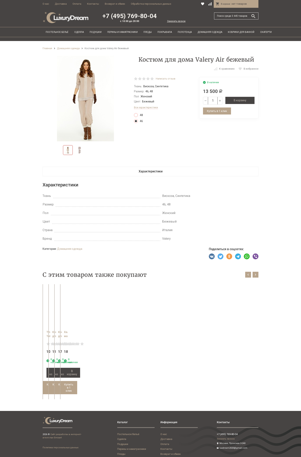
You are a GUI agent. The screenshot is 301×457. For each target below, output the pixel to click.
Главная (47, 48)
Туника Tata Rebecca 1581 (63, 332)
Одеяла (79, 32)
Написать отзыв (165, 78)
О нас (46, 3)
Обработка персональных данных (151, 3)
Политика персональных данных (60, 435)
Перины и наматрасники (122, 32)
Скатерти (266, 32)
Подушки (96, 32)
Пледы (148, 32)
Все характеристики (146, 107)
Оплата (77, 3)
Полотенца (185, 32)
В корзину (240, 100)
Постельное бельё (57, 32)
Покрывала (165, 32)
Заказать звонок (176, 21)
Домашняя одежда (210, 32)
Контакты (93, 3)
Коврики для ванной (241, 32)
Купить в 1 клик (217, 111)
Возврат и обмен (115, 3)
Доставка (61, 3)
